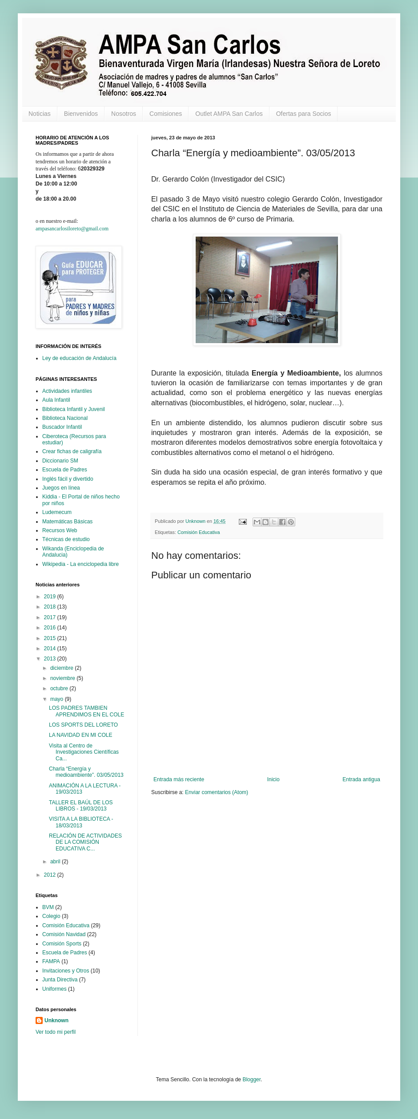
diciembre (62, 668)
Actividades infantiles (67, 391)
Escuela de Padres (64, 470)
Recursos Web (59, 530)
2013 (50, 659)
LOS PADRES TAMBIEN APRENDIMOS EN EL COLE (86, 711)
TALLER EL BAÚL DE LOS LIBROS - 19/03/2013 (81, 805)
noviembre (63, 678)
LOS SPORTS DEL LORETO (83, 725)
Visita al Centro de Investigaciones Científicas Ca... (84, 752)
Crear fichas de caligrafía (71, 451)
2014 (50, 648)
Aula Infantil (56, 400)
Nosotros (123, 113)
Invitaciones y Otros (65, 971)
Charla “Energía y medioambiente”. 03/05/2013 (86, 772)
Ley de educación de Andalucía (79, 358)
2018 (50, 607)
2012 (50, 875)
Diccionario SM (60, 461)
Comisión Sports (61, 944)
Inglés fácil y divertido (67, 479)
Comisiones (165, 113)
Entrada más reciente (178, 779)
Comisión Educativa (198, 532)
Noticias (39, 113)
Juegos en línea (61, 488)
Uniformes (54, 989)
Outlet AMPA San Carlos (228, 113)
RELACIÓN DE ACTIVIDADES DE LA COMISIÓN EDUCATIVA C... (85, 842)
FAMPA (51, 961)
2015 (50, 638)
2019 (50, 596)
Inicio (273, 779)
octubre (59, 688)
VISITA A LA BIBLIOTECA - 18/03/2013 (81, 822)
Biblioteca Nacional (65, 418)
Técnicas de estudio (66, 539)
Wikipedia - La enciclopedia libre (80, 564)
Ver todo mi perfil (56, 1032)
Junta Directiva (59, 980)
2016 (50, 628)
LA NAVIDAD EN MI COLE (80, 735)
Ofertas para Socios (303, 113)
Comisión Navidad (63, 934)
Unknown (56, 1020)
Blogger (251, 1079)
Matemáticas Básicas (67, 521)
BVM (48, 907)
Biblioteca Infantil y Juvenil (73, 409)
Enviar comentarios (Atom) (216, 792)
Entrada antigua (361, 779)
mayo (57, 699)
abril (56, 861)
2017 (50, 617)
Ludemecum (57, 512)
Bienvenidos (81, 113)
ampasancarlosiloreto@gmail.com (72, 228)
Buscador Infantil (62, 427)
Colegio (51, 916)
